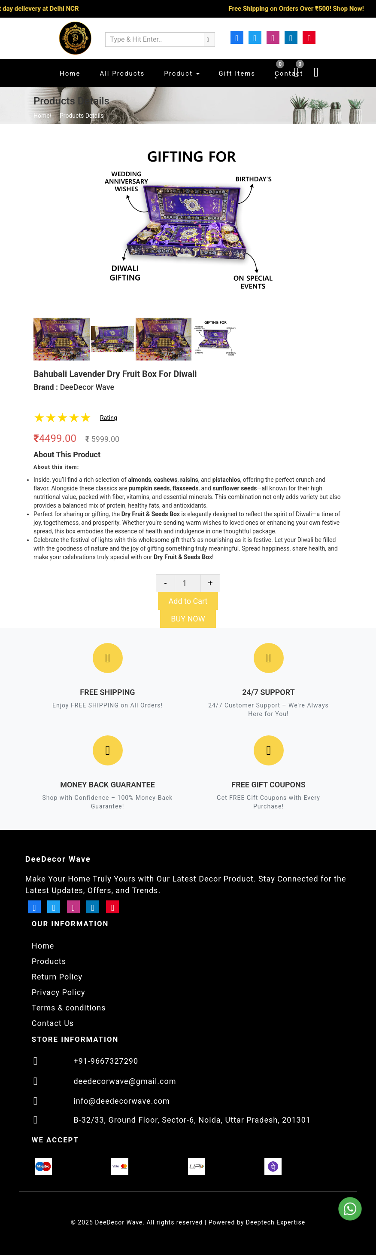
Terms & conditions (69, 1007)
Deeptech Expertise (275, 1222)
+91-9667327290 (105, 1060)
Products (49, 961)
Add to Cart (188, 601)
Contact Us (53, 1023)
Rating (108, 417)
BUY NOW (188, 618)
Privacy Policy (58, 992)
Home (41, 115)
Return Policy (57, 976)
